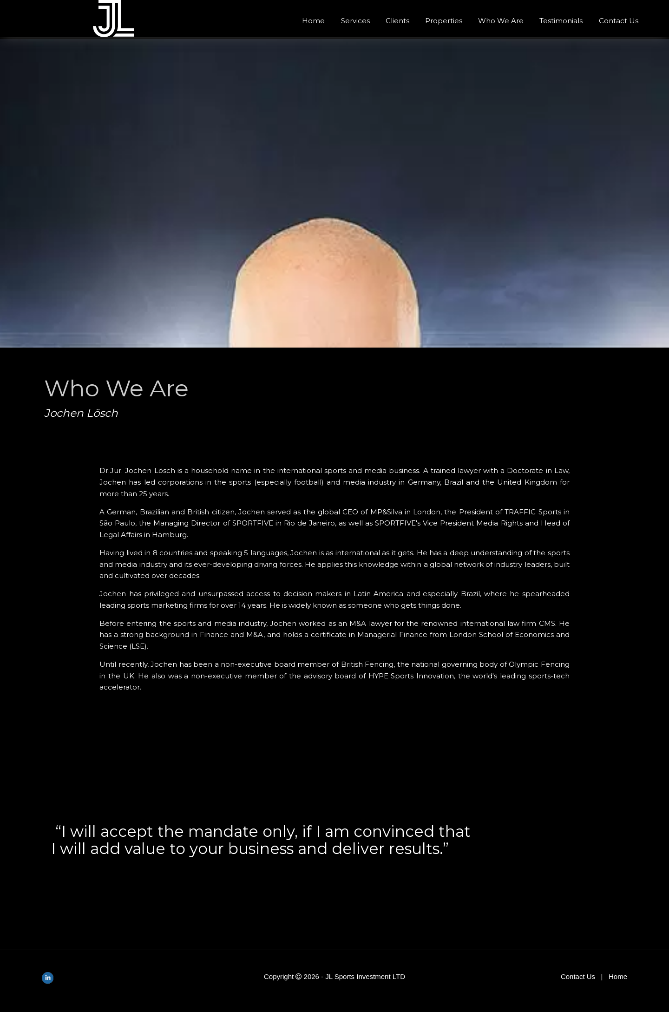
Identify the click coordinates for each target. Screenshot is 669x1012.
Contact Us (618, 20)
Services (355, 20)
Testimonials (561, 20)
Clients (397, 20)
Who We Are (501, 20)
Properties (443, 20)
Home (313, 20)
